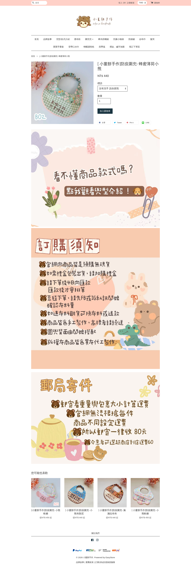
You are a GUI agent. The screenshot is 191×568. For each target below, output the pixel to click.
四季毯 (102, 47)
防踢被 (132, 39)
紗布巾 (142, 39)
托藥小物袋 (118, 39)
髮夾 (152, 39)
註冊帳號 (130, 3)
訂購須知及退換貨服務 (105, 562)
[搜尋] (39, 3)
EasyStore (110, 557)
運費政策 (90, 562)
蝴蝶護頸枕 (89, 47)
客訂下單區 (134, 47)
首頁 (36, 39)
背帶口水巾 (73, 47)
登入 (120, 3)
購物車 (157, 3)
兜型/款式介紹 (63, 39)
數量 (99, 96)
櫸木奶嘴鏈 (103, 39)
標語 (99, 83)
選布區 (77, 39)
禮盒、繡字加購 (117, 47)
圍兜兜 (89, 39)
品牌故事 (47, 39)
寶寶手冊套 (58, 47)
